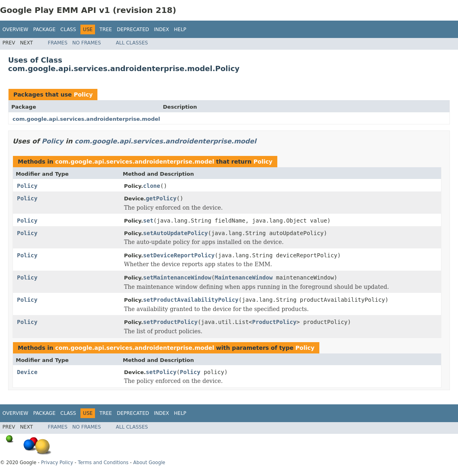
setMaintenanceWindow (177, 277)
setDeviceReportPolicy (179, 255)
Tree (105, 29)
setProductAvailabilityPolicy (190, 299)
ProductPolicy (274, 322)
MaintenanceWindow (243, 277)
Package (44, 29)
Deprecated (133, 29)
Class (68, 29)
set (148, 220)
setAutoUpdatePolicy (175, 233)
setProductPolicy (170, 322)
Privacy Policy (57, 462)
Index (161, 29)
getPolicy (161, 198)
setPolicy (161, 372)
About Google (149, 462)
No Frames (86, 43)
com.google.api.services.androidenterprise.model (86, 119)
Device (27, 372)
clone (151, 186)
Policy (83, 94)
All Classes (132, 43)
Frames (58, 43)
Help (180, 29)
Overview (15, 29)
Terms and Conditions (103, 462)
